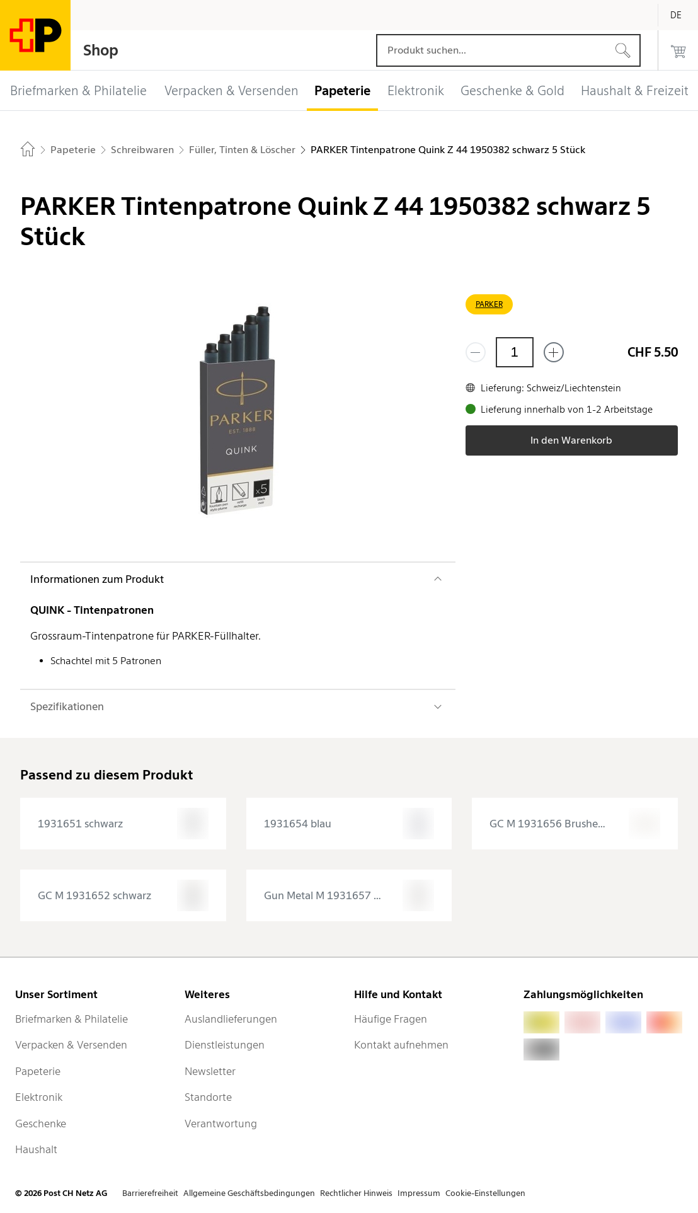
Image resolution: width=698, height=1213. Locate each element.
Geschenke (40, 1123)
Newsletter (210, 1071)
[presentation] (123, 823)
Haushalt (36, 1149)
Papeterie (37, 1071)
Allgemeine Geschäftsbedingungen (249, 1193)
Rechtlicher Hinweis (356, 1193)
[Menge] (515, 352)
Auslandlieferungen (231, 1019)
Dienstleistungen (225, 1044)
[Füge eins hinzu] (554, 352)
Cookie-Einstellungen (485, 1193)
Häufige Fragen (390, 1019)
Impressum (419, 1193)
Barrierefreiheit (150, 1193)
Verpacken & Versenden (71, 1044)
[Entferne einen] (476, 352)
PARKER (489, 304)
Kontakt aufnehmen (401, 1044)
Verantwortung (221, 1123)
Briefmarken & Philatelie (71, 1019)
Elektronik (38, 1097)
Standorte (208, 1097)
